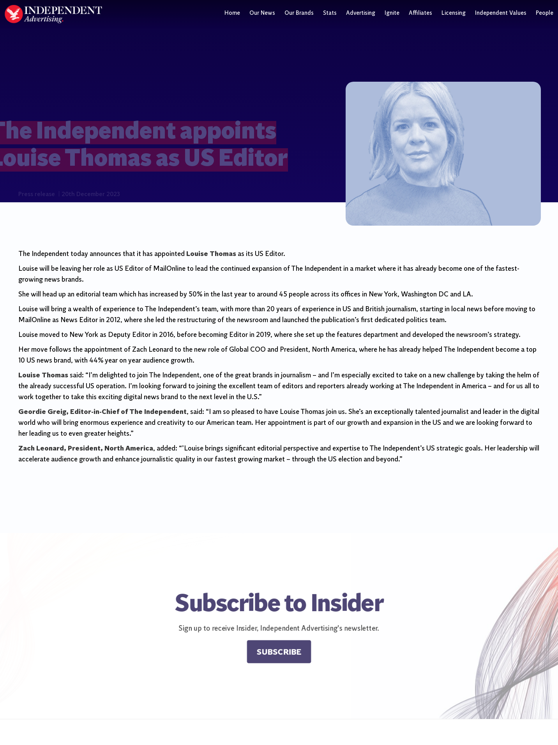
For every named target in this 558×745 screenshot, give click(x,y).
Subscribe (279, 654)
